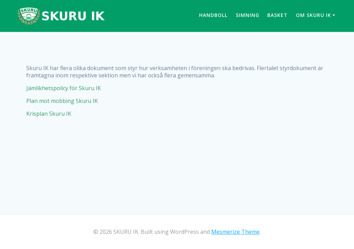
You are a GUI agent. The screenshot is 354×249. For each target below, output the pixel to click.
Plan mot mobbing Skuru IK (62, 101)
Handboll (213, 15)
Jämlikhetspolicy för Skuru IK (63, 88)
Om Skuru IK (313, 15)
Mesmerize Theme (235, 232)
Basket (277, 15)
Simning (247, 15)
